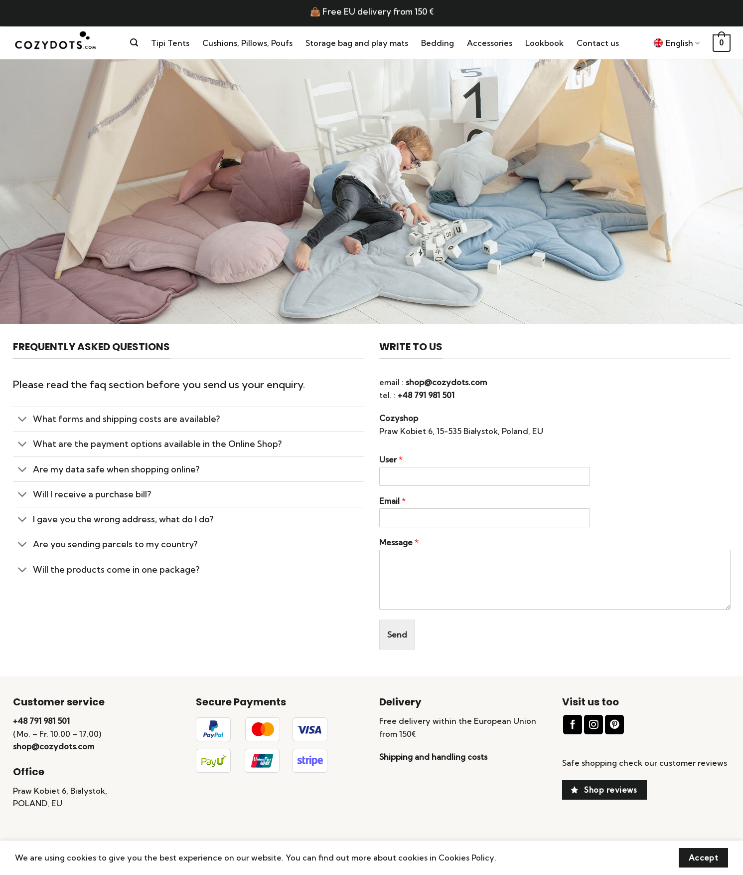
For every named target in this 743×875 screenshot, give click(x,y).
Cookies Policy (466, 858)
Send (397, 635)
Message (399, 542)
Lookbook (544, 43)
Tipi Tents (170, 43)
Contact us (598, 43)
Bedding (437, 43)
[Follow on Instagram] (593, 724)
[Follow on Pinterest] (614, 724)
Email (392, 501)
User (391, 459)
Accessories (489, 43)
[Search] (134, 42)
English (676, 43)
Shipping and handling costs (433, 757)
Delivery (400, 702)
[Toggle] (22, 420)
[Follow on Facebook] (572, 724)
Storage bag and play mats (356, 43)
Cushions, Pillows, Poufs (247, 43)
